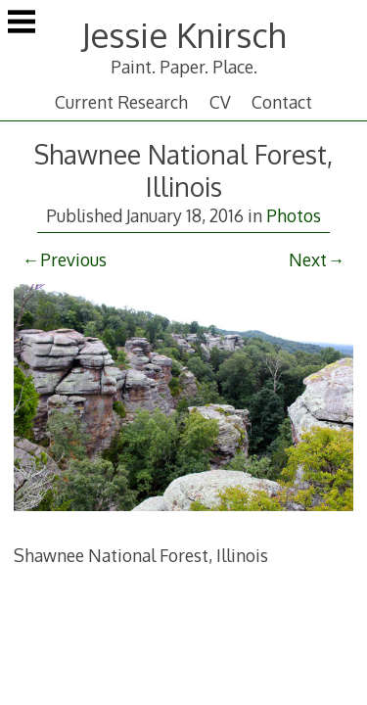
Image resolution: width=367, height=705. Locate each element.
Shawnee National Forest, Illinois (183, 170)
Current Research (121, 102)
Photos (293, 215)
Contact (282, 102)
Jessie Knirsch (183, 35)
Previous (73, 259)
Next (308, 259)
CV (220, 102)
